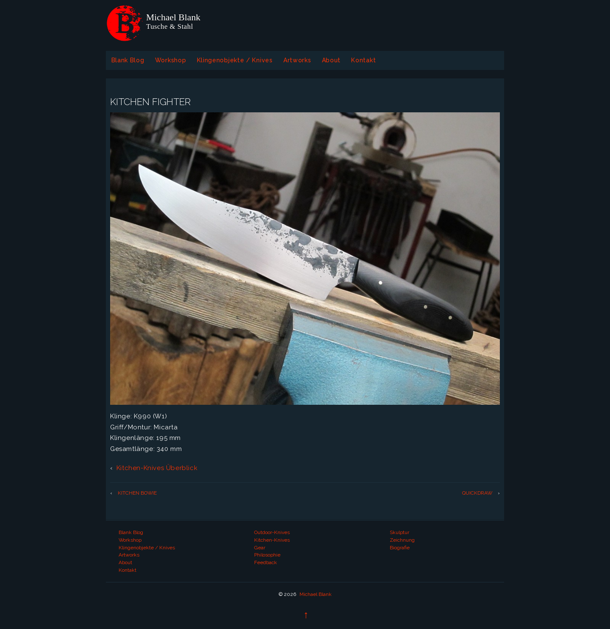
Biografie (400, 548)
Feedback (265, 562)
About (331, 60)
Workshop (170, 60)
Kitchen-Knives (272, 540)
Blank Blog (127, 60)
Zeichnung (402, 540)
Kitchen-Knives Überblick (156, 468)
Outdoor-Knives (272, 532)
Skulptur (399, 532)
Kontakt (363, 60)
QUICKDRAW (477, 493)
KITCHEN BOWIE (137, 493)
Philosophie (267, 555)
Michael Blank (315, 594)
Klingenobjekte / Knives (235, 60)
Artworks (297, 60)
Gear (259, 548)
